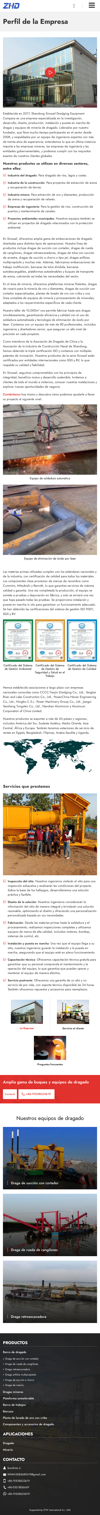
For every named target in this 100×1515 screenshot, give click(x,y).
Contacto (14, 1459)
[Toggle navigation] (92, 5)
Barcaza (8, 1411)
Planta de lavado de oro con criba (25, 1418)
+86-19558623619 (38, 1094)
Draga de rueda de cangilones (34, 1250)
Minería (8, 1450)
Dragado (8, 1443)
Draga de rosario (14, 1385)
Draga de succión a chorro (19, 1380)
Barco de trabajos (14, 1405)
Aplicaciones (18, 1434)
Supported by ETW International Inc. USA (50, 1510)
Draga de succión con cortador (35, 1183)
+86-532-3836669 (18, 1487)
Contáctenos (11, 394)
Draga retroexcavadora (28, 1317)
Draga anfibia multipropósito (20, 1374)
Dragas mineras (13, 1392)
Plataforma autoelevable (18, 1398)
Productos (15, 1343)
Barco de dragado (14, 1352)
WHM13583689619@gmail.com (26, 1474)
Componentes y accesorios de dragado (28, 1424)
